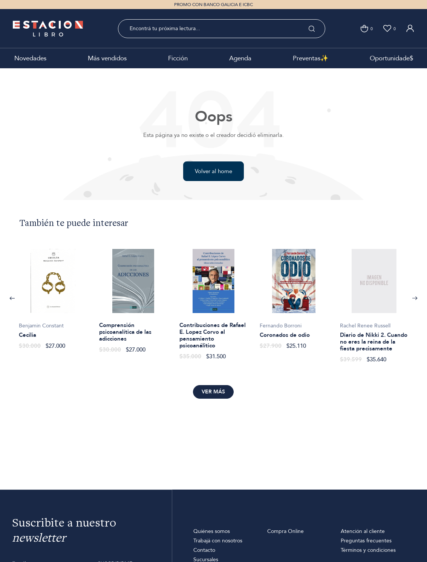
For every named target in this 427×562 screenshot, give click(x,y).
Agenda (240, 58)
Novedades (30, 58)
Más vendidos (107, 58)
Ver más (213, 391)
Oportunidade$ (391, 58)
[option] (53, 295)
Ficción (178, 58)
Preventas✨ (310, 58)
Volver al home (213, 171)
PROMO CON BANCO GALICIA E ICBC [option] (213, 5)
